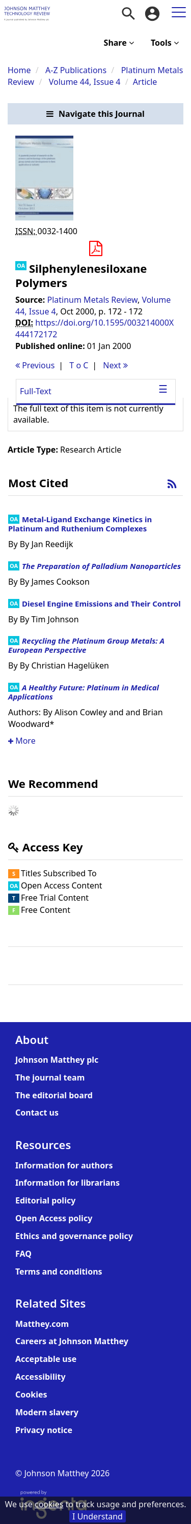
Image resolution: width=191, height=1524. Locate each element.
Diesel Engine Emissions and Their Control (101, 603)
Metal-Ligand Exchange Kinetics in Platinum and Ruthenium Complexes (80, 523)
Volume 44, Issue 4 (86, 81)
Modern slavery (46, 1412)
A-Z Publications (75, 70)
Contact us (37, 1112)
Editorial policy (45, 1200)
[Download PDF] (95, 249)
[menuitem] (128, 13)
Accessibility (40, 1376)
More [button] (22, 740)
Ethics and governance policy (74, 1236)
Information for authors (64, 1165)
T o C (78, 365)
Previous (34, 365)
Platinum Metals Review (92, 299)
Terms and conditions (58, 1271)
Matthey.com (42, 1323)
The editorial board (54, 1095)
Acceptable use (45, 1358)
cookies (49, 1504)
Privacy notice (43, 1430)
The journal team (50, 1077)
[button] (95, 114)
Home (19, 70)
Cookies (31, 1394)
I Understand (97, 1516)
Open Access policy (53, 1218)
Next (115, 365)
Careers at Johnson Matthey (71, 1341)
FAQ (23, 1253)
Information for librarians (67, 1182)
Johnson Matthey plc (56, 1059)
